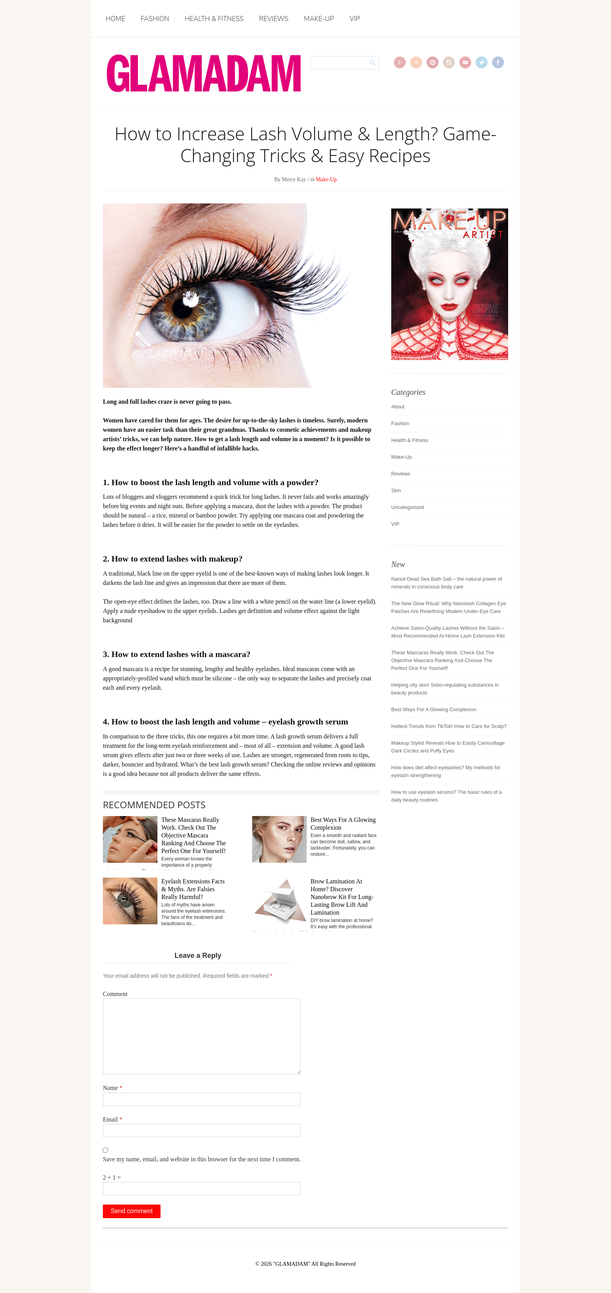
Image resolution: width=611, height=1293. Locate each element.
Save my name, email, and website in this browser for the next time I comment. (202, 1159)
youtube (465, 62)
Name (112, 1088)
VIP (355, 18)
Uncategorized (407, 507)
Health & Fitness (214, 18)
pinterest (432, 62)
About (397, 407)
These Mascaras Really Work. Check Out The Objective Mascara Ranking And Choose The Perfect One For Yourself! (193, 835)
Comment (115, 994)
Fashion (155, 18)
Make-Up (319, 18)
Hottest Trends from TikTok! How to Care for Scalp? (449, 726)
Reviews (273, 18)
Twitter (481, 62)
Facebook (498, 62)
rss (416, 62)
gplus (400, 62)
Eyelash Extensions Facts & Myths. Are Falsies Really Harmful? (193, 889)
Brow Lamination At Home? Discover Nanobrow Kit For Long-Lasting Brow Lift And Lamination (342, 897)
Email (112, 1119)
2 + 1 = (112, 1177)
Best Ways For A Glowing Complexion (433, 709)
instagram (449, 62)
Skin (396, 490)
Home (115, 18)
